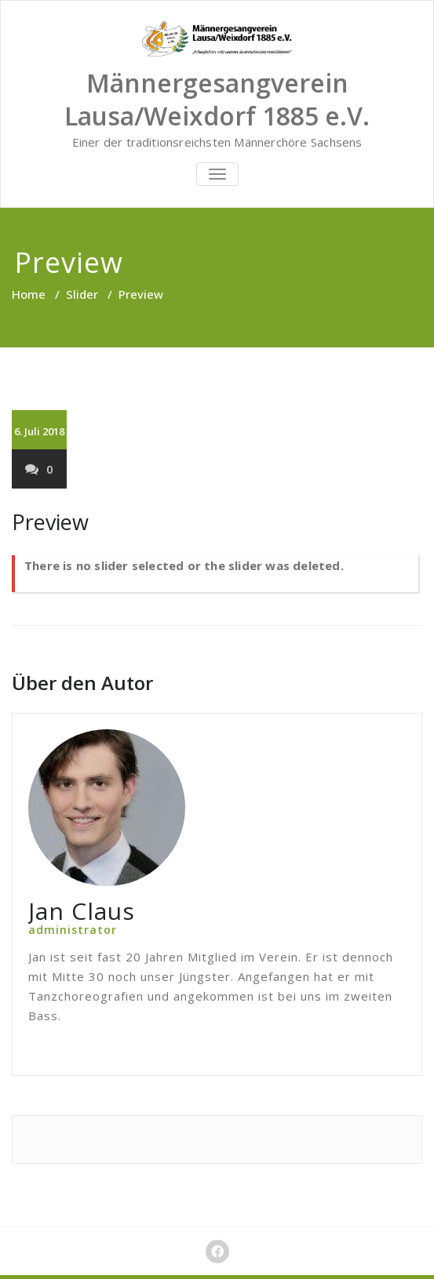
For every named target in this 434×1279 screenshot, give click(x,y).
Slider (82, 294)
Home (29, 294)
